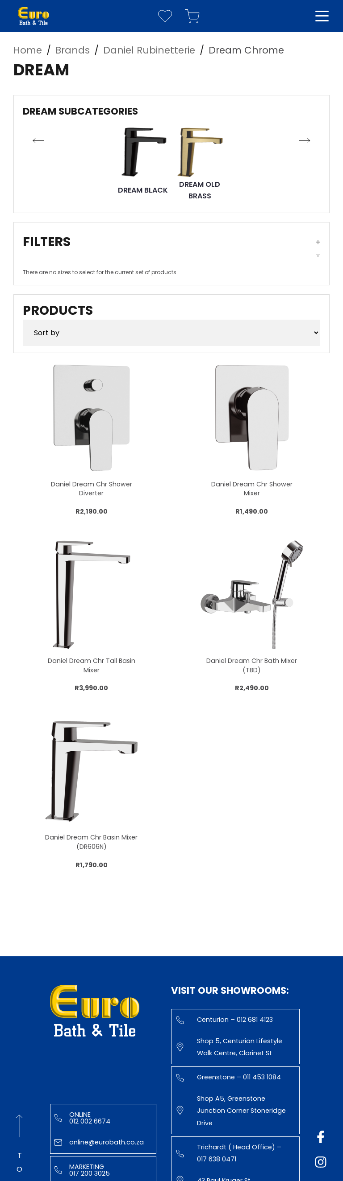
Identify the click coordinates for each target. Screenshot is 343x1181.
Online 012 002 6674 (82, 1117)
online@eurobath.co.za (99, 1142)
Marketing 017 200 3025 (82, 1169)
